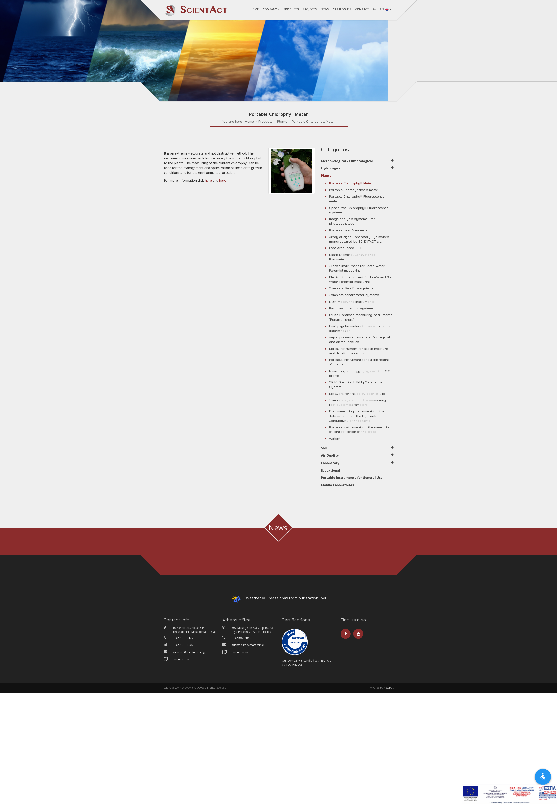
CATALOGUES (342, 9)
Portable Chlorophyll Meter (313, 121)
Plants (282, 121)
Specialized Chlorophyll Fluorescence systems (356, 210)
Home (249, 121)
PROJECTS (310, 9)
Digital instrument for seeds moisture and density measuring (356, 351)
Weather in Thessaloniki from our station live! (278, 599)
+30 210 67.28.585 (242, 638)
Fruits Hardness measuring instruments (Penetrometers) (358, 317)
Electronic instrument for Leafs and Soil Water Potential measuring (358, 279)
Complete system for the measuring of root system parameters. (357, 402)
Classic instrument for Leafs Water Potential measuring (355, 268)
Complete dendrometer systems (352, 295)
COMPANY (271, 9)
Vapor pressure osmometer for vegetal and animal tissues (357, 339)
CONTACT (362, 9)
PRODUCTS (291, 9)
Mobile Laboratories (337, 485)
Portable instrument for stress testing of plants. (357, 362)
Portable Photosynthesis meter (351, 190)
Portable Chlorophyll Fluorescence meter (354, 199)
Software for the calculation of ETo (355, 393)
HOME (254, 9)
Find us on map (182, 659)
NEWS (325, 9)
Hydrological (357, 168)
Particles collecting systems (349, 308)
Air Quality (357, 455)
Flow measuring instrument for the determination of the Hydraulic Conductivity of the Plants (354, 415)
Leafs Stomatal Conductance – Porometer (351, 257)
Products (265, 121)
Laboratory (357, 463)
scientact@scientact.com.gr (189, 652)
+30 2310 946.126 (183, 638)
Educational (330, 470)
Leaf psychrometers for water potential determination (358, 328)
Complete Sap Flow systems (349, 288)
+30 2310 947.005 (183, 645)
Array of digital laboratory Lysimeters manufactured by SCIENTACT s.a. (357, 239)
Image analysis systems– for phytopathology (350, 221)
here (208, 180)
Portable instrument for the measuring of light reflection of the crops (358, 429)
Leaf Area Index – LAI (343, 248)
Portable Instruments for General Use (352, 477)
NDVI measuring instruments (350, 301)
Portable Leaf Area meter (347, 230)
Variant (332, 438)
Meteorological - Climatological (357, 161)
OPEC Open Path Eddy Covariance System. (353, 384)
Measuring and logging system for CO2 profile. (357, 373)
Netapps (389, 687)
